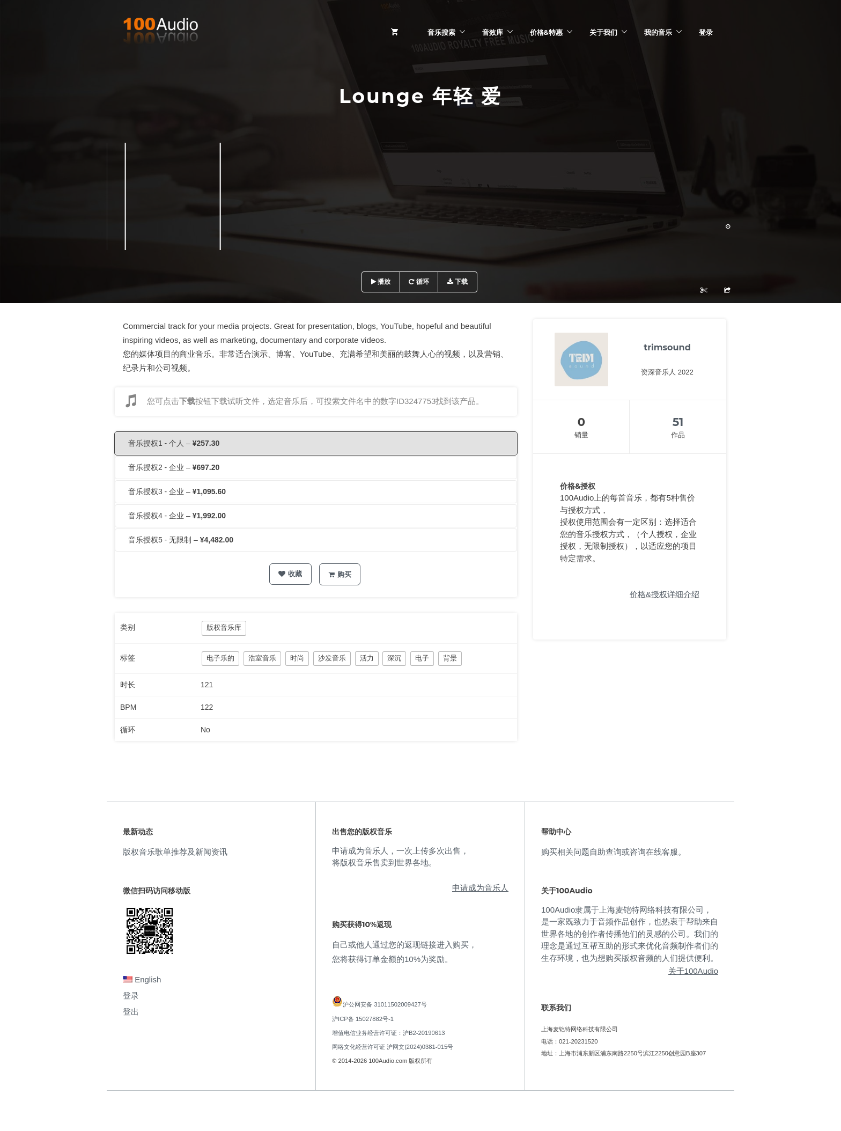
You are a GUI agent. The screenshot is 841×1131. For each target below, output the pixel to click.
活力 (367, 658)
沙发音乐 (332, 658)
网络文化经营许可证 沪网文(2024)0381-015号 (392, 1047)
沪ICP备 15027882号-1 (363, 1019)
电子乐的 (220, 658)
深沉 (394, 658)
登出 (131, 1011)
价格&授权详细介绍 (664, 594)
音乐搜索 (441, 32)
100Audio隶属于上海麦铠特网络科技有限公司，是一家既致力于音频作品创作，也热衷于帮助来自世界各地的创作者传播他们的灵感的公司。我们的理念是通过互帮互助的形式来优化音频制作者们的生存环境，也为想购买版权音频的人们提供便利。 (629, 934)
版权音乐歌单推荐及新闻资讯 (175, 851)
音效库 (492, 32)
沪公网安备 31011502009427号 (385, 1004)
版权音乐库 (223, 627)
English (142, 979)
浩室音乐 (262, 658)
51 (678, 422)
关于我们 (603, 32)
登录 (706, 32)
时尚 (297, 658)
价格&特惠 (546, 32)
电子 (422, 658)
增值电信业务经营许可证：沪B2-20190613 (388, 1033)
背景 (450, 658)
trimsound (667, 347)
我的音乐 (658, 32)
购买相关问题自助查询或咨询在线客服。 (613, 851)
